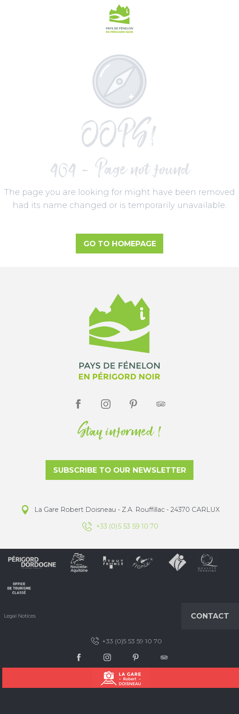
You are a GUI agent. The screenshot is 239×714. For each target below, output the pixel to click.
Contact (210, 616)
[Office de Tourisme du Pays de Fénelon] (119, 20)
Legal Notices (20, 616)
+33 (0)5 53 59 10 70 (126, 641)
